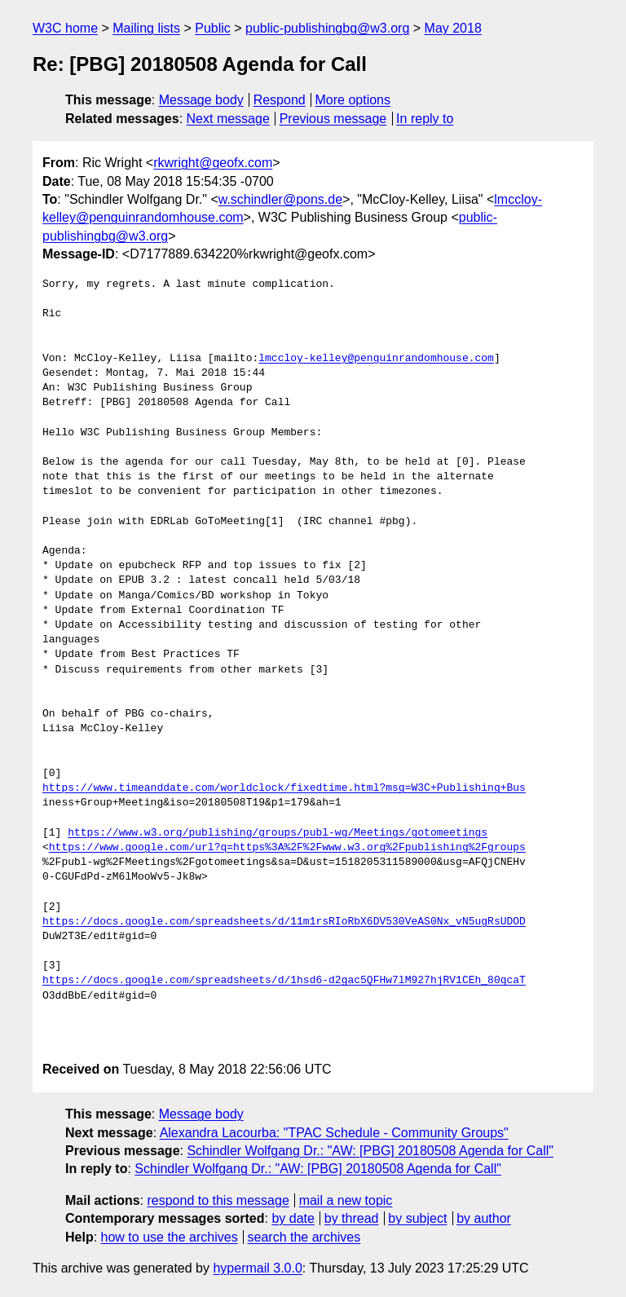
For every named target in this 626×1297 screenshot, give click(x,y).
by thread (351, 1218)
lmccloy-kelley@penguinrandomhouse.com (376, 358)
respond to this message (218, 1200)
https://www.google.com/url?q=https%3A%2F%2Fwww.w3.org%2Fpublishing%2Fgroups (287, 847)
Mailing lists (146, 28)
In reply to (424, 119)
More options (353, 100)
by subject (417, 1218)
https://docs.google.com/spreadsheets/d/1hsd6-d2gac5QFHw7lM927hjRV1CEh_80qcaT (284, 980)
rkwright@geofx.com (212, 163)
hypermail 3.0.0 (257, 1268)
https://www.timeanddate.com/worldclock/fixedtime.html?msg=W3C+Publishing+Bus (284, 788)
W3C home (65, 28)
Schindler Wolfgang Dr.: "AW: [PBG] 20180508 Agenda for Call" (370, 1151)
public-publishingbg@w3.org (327, 28)
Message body (201, 100)
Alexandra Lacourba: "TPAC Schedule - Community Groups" (334, 1133)
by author (483, 1218)
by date (292, 1218)
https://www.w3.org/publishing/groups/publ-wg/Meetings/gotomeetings (277, 833)
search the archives (304, 1237)
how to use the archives (169, 1237)
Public (213, 28)
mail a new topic (346, 1200)
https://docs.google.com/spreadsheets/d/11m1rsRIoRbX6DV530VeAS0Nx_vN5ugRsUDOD (284, 922)
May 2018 (453, 28)
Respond (279, 100)
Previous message (333, 119)
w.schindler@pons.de (280, 199)
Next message (228, 119)
